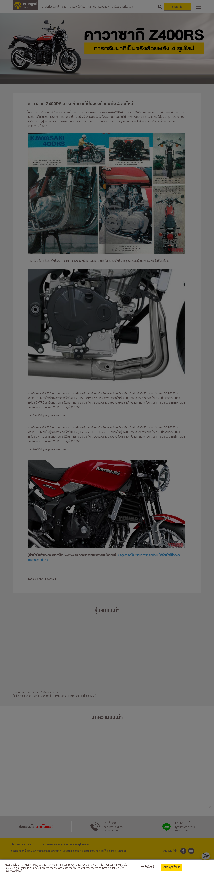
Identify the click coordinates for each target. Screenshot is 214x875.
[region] (107, 867)
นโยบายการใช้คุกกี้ (13, 871)
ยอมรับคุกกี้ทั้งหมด (171, 867)
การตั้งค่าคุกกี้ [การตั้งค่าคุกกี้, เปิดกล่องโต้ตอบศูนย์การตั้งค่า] (147, 867)
